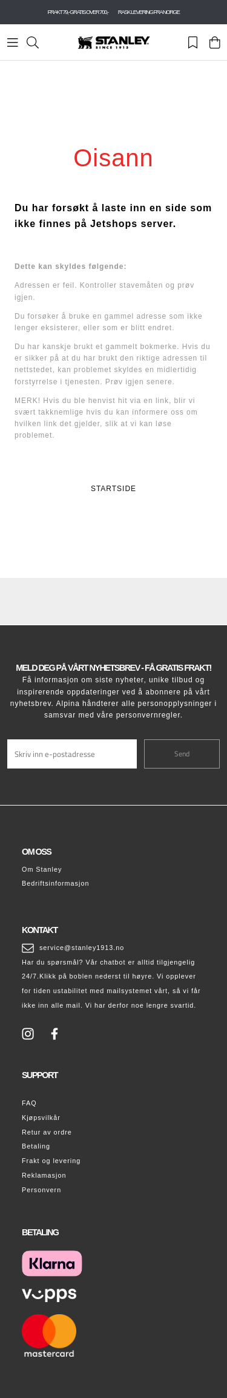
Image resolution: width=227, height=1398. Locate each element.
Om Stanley (42, 869)
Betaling (36, 1146)
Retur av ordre (47, 1132)
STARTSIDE (113, 488)
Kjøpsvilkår (41, 1117)
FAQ (29, 1103)
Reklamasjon (44, 1175)
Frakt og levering (51, 1160)
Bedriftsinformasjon (55, 883)
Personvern (41, 1189)
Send (181, 753)
